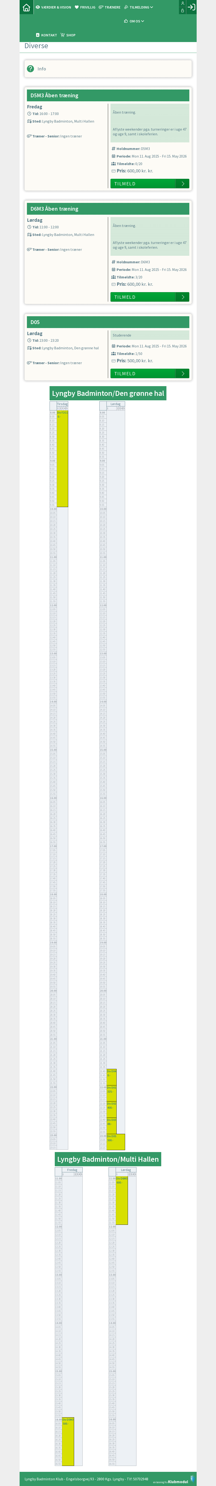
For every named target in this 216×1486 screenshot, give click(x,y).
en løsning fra (174, 1479)
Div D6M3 (121, 1178)
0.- (59, 416)
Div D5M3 (68, 1419)
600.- (120, 1182)
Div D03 (111, 1120)
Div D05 (111, 1136)
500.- (110, 1140)
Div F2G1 (62, 412)
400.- (110, 1107)
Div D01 (111, 1087)
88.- (109, 1124)
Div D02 (111, 1103)
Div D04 (111, 1071)
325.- (110, 1091)
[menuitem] (27, 7)
